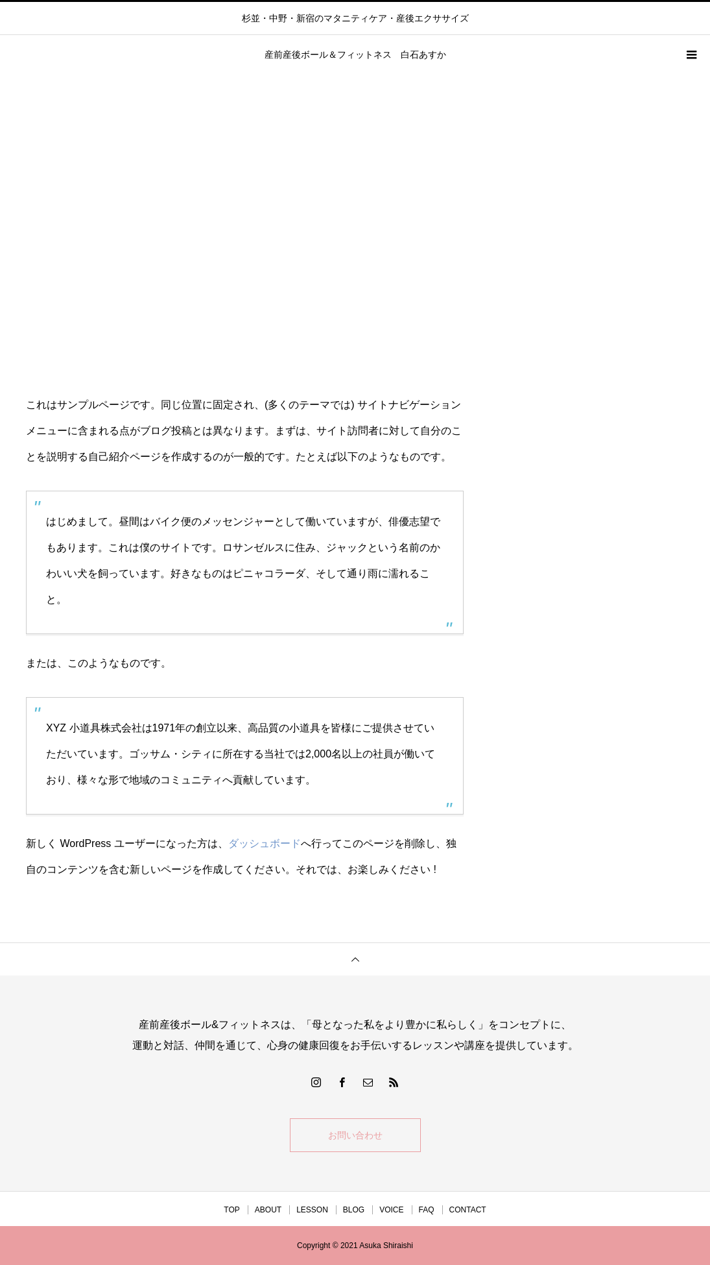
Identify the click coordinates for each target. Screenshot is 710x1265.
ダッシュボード (264, 843)
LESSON (312, 1209)
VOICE (391, 1209)
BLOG (353, 1209)
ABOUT (268, 1209)
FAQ (426, 1209)
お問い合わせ (355, 1135)
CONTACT (467, 1209)
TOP (231, 1209)
